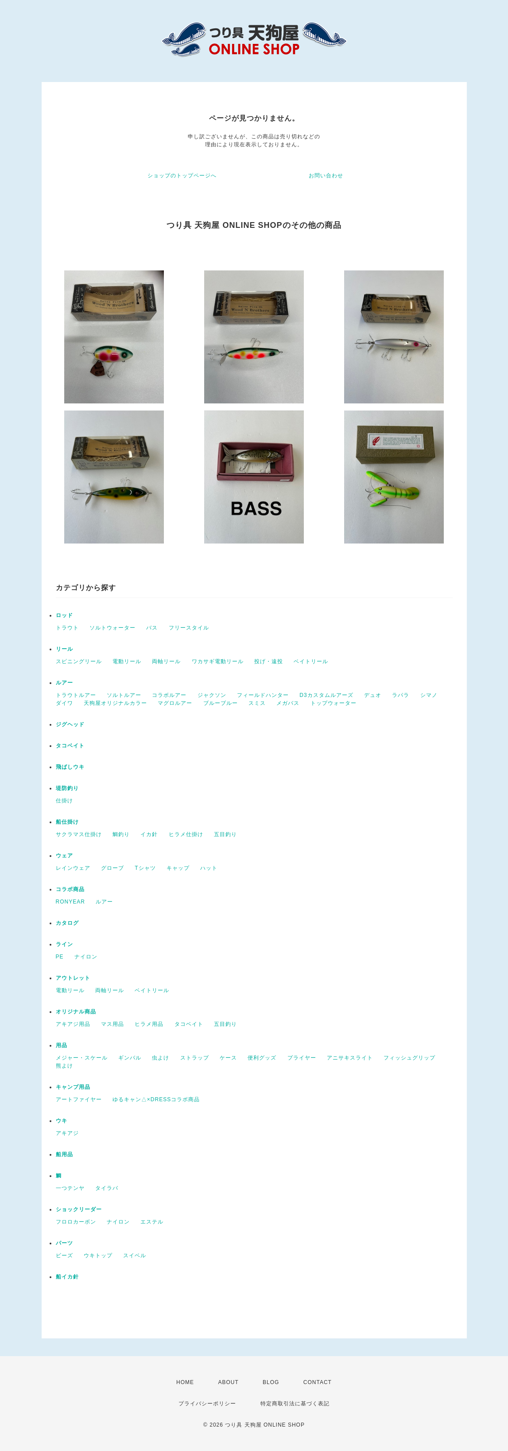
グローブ (112, 868)
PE (60, 957)
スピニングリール (79, 661)
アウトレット (73, 978)
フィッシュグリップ (409, 1058)
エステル (151, 1222)
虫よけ (160, 1058)
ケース (228, 1058)
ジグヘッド (70, 724)
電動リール (126, 661)
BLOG (271, 1382)
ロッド (64, 615)
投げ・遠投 (268, 661)
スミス (257, 703)
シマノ (429, 695)
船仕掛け (67, 822)
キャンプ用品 (73, 1087)
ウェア (64, 856)
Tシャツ (145, 868)
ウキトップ (98, 1255)
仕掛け (64, 801)
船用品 (64, 1154)
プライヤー (301, 1058)
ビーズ (64, 1255)
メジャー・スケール (82, 1058)
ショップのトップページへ (182, 175)
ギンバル (129, 1058)
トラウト (67, 628)
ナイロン (85, 957)
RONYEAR (70, 902)
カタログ (67, 923)
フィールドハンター (263, 695)
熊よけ (64, 1066)
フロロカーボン (76, 1222)
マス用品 (112, 1024)
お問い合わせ (326, 175)
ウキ (61, 1121)
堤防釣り (67, 788)
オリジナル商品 (76, 1012)
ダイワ (64, 703)
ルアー (64, 683)
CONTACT (317, 1382)
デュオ (372, 695)
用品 (61, 1045)
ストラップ (194, 1058)
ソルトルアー (124, 695)
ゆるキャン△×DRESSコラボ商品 (156, 1099)
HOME (185, 1382)
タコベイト (70, 746)
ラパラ (400, 695)
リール (64, 649)
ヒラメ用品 (149, 1024)
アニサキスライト (350, 1058)
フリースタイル (189, 628)
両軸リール (166, 661)
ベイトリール (311, 661)
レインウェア (73, 868)
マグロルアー (175, 703)
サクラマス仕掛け (79, 834)
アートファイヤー (79, 1099)
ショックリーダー (79, 1209)
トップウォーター (333, 703)
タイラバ (106, 1188)
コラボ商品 (70, 889)
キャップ (178, 868)
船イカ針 (67, 1277)
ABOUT (228, 1382)
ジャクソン (212, 695)
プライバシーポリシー (207, 1403)
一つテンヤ (70, 1188)
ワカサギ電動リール (218, 661)
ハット (208, 868)
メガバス (287, 703)
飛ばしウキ (70, 767)
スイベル (134, 1255)
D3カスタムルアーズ (326, 695)
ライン (64, 944)
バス (152, 628)
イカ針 (149, 834)
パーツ (64, 1243)
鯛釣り (121, 834)
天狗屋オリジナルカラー (115, 703)
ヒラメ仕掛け (186, 834)
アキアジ (67, 1133)
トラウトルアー (76, 695)
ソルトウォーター (112, 628)
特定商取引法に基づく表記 (295, 1403)
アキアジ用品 (73, 1024)
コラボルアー (169, 695)
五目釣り (225, 834)
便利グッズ (262, 1058)
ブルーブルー (220, 703)
